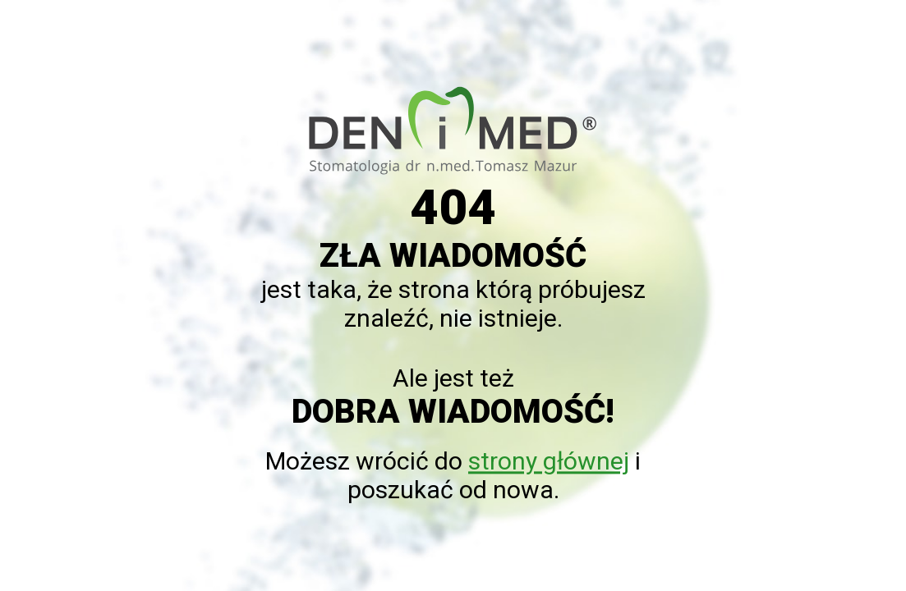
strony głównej (548, 461)
